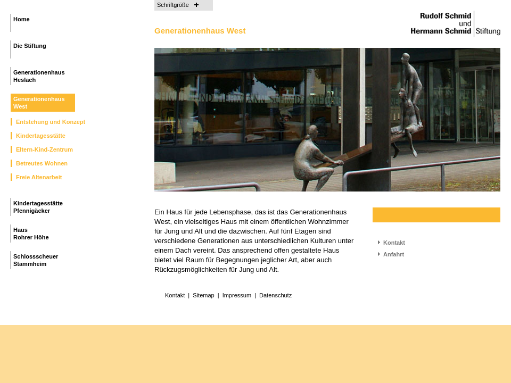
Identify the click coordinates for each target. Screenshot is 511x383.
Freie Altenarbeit (39, 177)
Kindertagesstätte (40, 135)
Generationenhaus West (39, 103)
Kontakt (394, 242)
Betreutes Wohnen (42, 163)
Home (21, 19)
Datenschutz (275, 295)
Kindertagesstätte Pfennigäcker (38, 207)
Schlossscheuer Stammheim (35, 260)
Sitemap (203, 295)
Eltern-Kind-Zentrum (44, 149)
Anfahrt (393, 254)
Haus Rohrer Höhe (31, 233)
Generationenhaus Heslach (39, 76)
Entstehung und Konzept (50, 122)
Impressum (236, 295)
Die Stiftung (29, 46)
